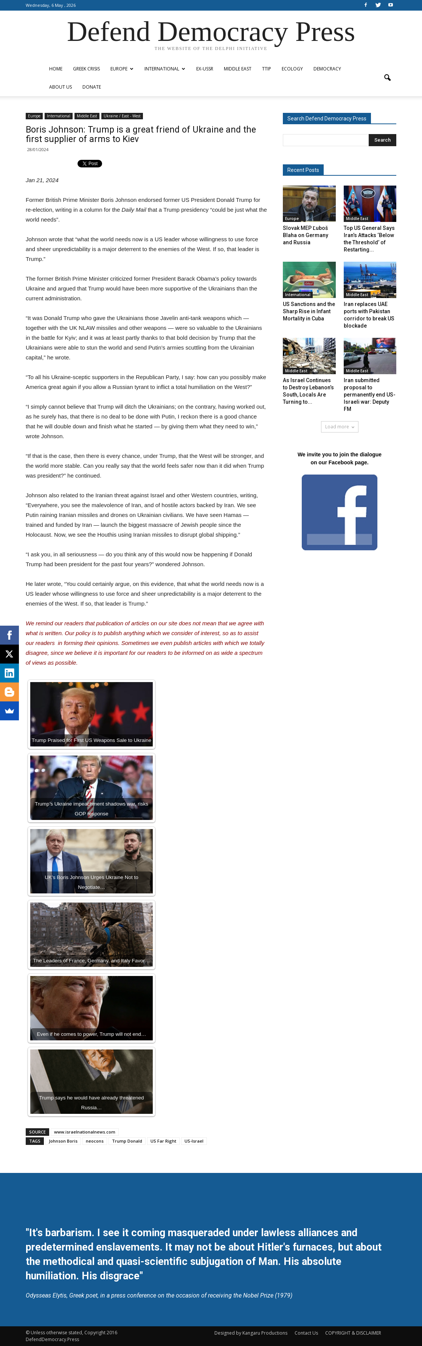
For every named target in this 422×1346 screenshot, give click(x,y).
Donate (91, 87)
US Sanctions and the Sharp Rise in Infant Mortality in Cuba (309, 311)
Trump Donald (127, 1141)
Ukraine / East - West (122, 116)
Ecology (292, 69)
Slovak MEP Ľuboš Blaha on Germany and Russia (305, 235)
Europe (121, 69)
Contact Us (306, 1333)
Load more (339, 426)
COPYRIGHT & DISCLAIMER (353, 1333)
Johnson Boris (63, 1141)
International (164, 69)
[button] (387, 78)
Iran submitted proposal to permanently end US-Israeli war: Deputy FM (370, 394)
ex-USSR (204, 69)
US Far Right (163, 1141)
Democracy (327, 69)
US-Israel (194, 1141)
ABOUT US (60, 87)
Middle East (237, 69)
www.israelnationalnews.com (84, 1132)
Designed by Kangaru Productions (250, 1333)
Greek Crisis (86, 69)
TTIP (266, 69)
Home (55, 69)
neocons (95, 1141)
